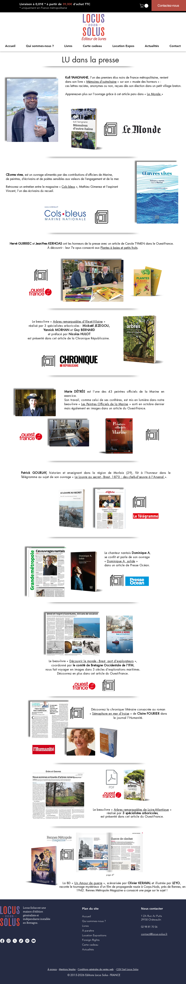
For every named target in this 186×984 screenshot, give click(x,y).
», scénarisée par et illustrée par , (142, 883)
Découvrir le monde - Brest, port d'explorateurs (101, 661)
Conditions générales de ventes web (96, 969)
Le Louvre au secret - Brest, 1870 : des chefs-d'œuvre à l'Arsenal (120, 477)
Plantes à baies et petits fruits (118, 248)
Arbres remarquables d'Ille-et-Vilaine (78, 322)
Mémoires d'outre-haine (101, 82)
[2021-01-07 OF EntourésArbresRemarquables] (111, 779)
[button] (144, 6)
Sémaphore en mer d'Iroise (110, 714)
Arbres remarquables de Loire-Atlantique (141, 810)
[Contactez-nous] (168, 5)
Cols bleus (68, 187)
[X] (15, 941)
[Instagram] (8, 941)
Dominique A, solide (121, 561)
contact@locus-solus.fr (154, 934)
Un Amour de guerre (88, 883)
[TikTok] (21, 941)
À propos (52, 969)
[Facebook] (2, 941)
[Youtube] (33, 941)
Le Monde (154, 94)
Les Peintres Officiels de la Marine (104, 404)
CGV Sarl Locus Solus (127, 969)
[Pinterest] (27, 941)
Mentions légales (67, 969)
